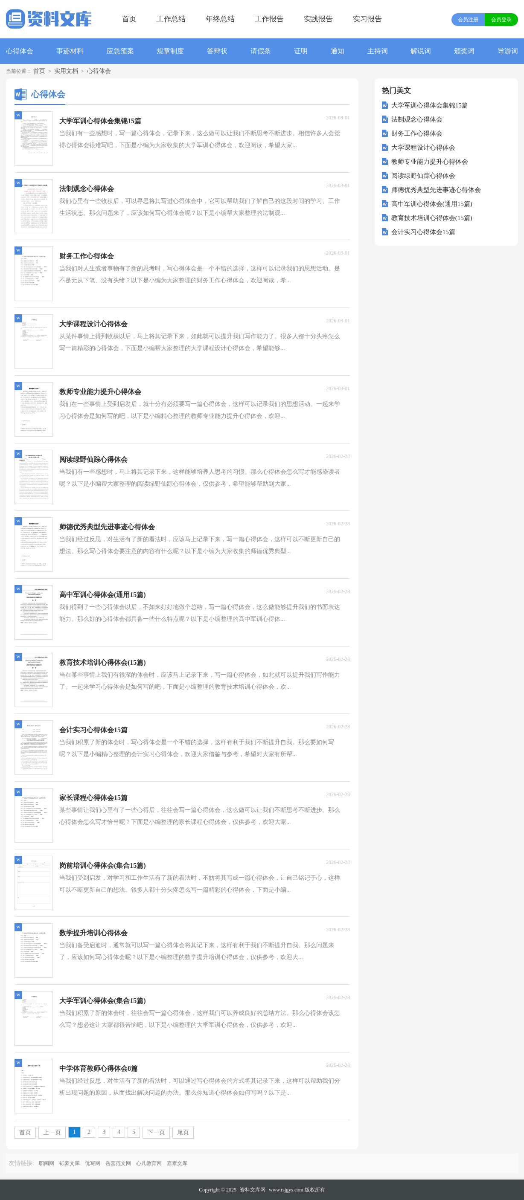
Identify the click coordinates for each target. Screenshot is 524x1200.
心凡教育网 (149, 1163)
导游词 (508, 51)
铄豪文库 (69, 1163)
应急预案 (120, 51)
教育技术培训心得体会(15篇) (431, 217)
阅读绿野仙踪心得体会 (423, 175)
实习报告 (367, 19)
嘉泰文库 (177, 1163)
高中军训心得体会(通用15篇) (431, 203)
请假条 (260, 51)
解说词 (420, 51)
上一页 (52, 1132)
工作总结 (171, 19)
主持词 (377, 51)
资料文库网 (252, 1190)
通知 (337, 51)
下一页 (156, 1132)
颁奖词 (464, 51)
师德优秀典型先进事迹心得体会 (436, 189)
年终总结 (220, 19)
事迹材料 (70, 51)
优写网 (92, 1163)
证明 (301, 51)
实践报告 (318, 19)
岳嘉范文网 (118, 1163)
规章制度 (170, 51)
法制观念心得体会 (416, 119)
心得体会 (19, 51)
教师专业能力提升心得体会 (429, 161)
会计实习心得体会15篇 (423, 232)
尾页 (183, 1132)
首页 (129, 19)
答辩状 (217, 51)
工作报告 (269, 19)
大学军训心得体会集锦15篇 (429, 105)
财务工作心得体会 (416, 133)
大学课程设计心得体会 (423, 147)
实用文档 (66, 71)
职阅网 (46, 1163)
